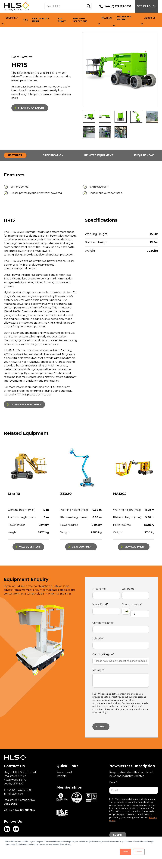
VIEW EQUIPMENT (29, 546)
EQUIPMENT (12, 18)
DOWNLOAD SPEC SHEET (25, 404)
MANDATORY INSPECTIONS (80, 19)
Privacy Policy (99, 712)
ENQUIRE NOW (144, 155)
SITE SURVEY (62, 19)
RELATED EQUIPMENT (98, 155)
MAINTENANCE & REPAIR (40, 19)
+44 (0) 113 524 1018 (117, 6)
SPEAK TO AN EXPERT (31, 107)
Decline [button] (139, 852)
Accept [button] (125, 852)
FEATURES (15, 155)
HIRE (25, 20)
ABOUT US (149, 18)
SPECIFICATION (53, 155)
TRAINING (106, 18)
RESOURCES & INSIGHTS (123, 17)
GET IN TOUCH (146, 6)
